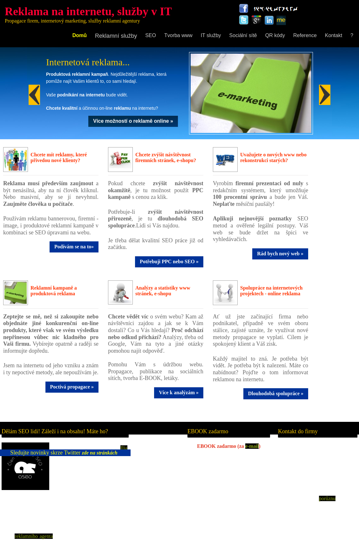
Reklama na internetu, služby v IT (88, 11)
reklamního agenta (34, 536)
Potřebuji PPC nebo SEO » (169, 261)
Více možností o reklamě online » (133, 121)
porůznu (327, 498)
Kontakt (333, 35)
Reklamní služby (116, 36)
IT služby (211, 35)
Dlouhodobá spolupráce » (275, 393)
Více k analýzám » (179, 392)
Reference (305, 35)
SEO (150, 35)
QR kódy (275, 35)
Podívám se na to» (74, 246)
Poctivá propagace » (72, 386)
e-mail (252, 446)
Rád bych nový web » (280, 253)
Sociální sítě (243, 35)
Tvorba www (178, 35)
